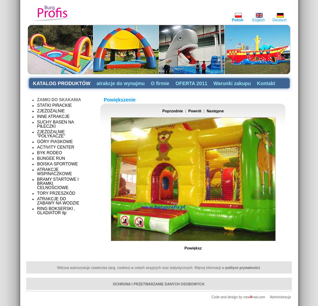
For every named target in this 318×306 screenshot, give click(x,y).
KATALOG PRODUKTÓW (61, 83)
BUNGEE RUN (51, 158)
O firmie (160, 83)
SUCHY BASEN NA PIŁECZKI (55, 124)
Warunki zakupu (232, 83)
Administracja (280, 297)
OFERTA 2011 (191, 83)
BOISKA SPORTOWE (57, 164)
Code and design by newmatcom (238, 297)
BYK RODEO (49, 152)
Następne (215, 111)
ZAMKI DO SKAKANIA (59, 99)
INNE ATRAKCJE (53, 116)
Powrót (194, 111)
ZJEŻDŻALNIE (51, 111)
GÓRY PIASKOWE (55, 141)
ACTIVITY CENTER (55, 147)
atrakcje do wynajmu (120, 83)
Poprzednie (172, 111)
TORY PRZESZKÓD (56, 193)
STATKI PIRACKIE (54, 105)
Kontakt (266, 83)
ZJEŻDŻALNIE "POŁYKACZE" (51, 134)
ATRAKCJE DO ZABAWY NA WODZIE (58, 201)
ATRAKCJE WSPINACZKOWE (54, 171)
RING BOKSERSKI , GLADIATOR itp (56, 210)
